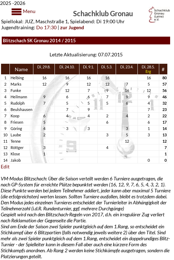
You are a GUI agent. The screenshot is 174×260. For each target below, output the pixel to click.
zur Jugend (72, 27)
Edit (5, 166)
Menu (29, 11)
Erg (148, 71)
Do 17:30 (46, 27)
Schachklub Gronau (103, 13)
